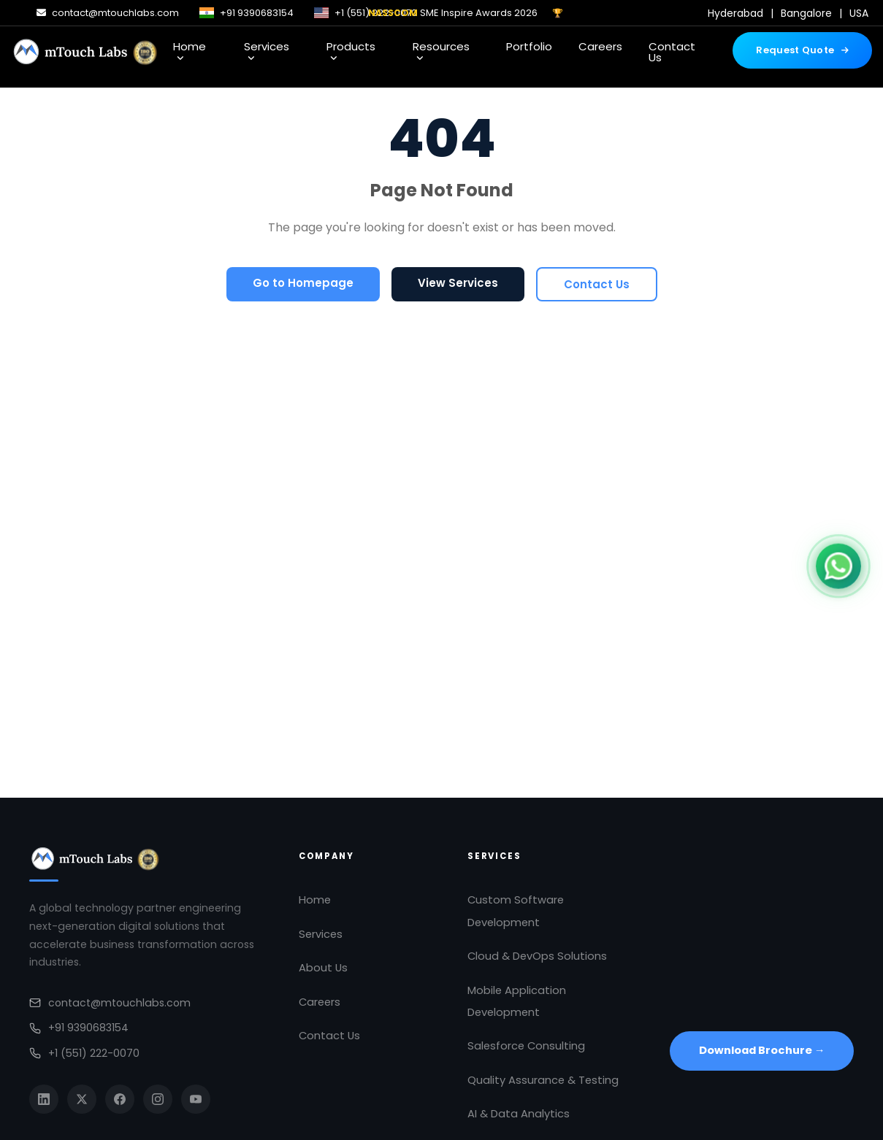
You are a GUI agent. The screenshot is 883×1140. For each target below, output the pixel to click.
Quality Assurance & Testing (543, 1080)
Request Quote (802, 50)
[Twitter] (81, 1099)
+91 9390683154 (79, 1027)
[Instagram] (157, 1099)
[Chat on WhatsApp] (838, 569)
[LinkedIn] (43, 1099)
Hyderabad (735, 13)
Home (189, 50)
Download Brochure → (762, 1050)
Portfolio (529, 46)
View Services (458, 282)
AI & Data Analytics (518, 1113)
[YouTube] (195, 1099)
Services (266, 50)
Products (350, 50)
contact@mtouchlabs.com (110, 1002)
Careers (600, 46)
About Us (323, 967)
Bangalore (806, 13)
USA (858, 13)
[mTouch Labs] (85, 51)
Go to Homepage (303, 282)
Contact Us (672, 52)
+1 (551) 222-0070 (84, 1053)
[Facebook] (119, 1099)
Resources (441, 50)
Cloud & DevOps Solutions (537, 956)
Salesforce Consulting (526, 1046)
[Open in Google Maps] (762, 932)
